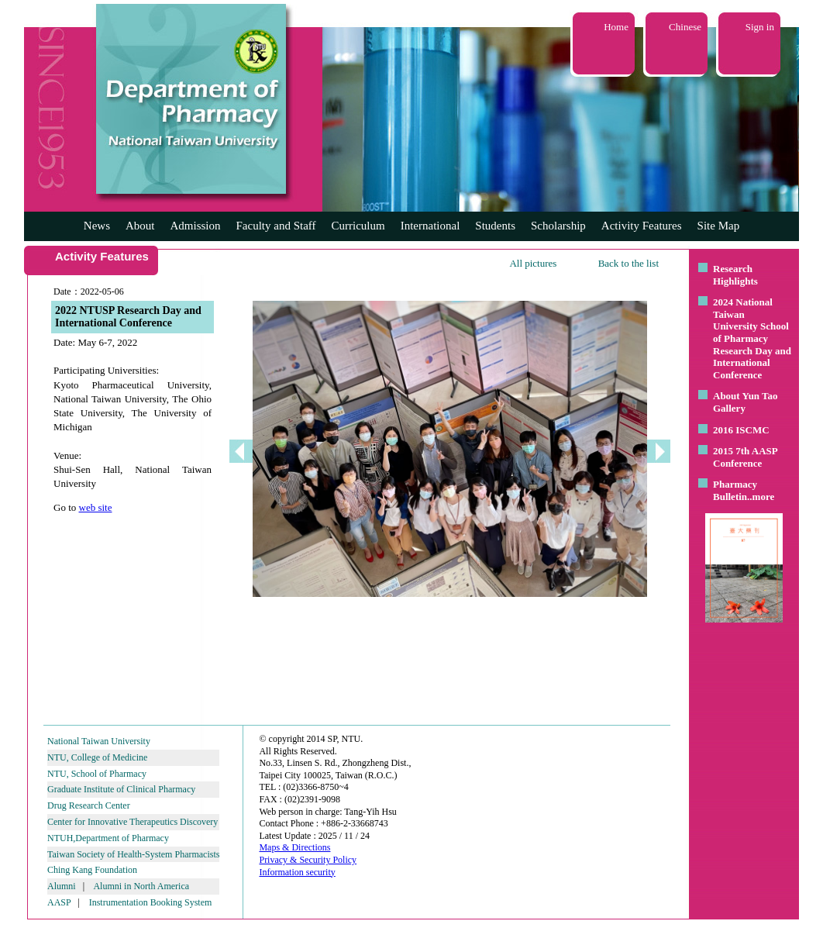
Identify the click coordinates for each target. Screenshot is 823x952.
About (140, 225)
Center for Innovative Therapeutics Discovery (132, 821)
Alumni (61, 886)
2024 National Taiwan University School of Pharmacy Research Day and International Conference (752, 338)
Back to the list (628, 263)
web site (95, 507)
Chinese (685, 27)
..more (760, 496)
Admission (195, 225)
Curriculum (358, 225)
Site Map (718, 225)
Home (616, 27)
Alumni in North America (141, 886)
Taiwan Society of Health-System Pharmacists (133, 854)
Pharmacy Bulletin (735, 490)
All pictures (532, 263)
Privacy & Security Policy (307, 859)
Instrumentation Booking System (150, 902)
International (430, 225)
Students (495, 225)
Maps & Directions (294, 847)
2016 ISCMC (741, 430)
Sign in (760, 27)
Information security (297, 872)
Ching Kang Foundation (92, 869)
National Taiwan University (98, 741)
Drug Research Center (88, 805)
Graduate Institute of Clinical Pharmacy (121, 789)
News (97, 225)
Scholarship (558, 225)
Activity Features (641, 225)
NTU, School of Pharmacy (96, 773)
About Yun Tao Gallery (745, 402)
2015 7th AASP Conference (745, 457)
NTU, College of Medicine (97, 757)
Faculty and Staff (276, 225)
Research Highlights (735, 275)
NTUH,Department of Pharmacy (108, 838)
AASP (59, 902)
